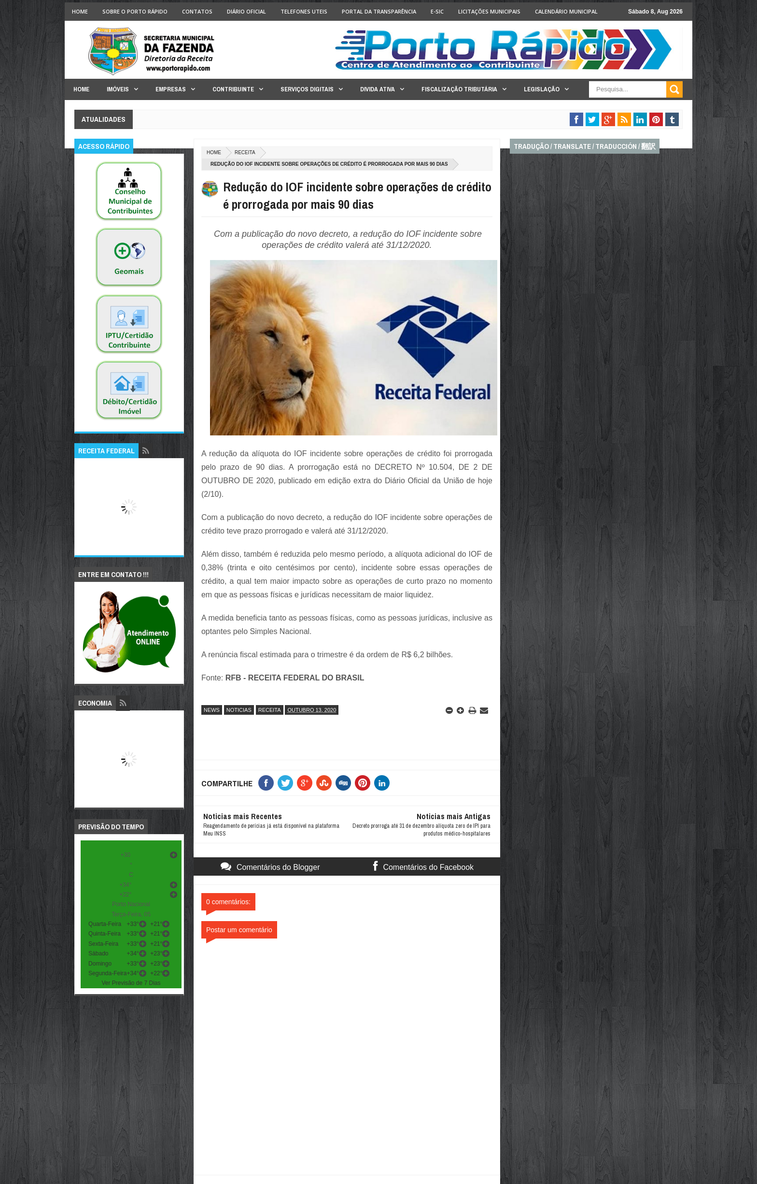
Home (80, 11)
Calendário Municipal (566, 11)
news (212, 710)
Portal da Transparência (379, 11)
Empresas (170, 89)
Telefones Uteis (303, 11)
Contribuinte (233, 89)
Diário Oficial (246, 11)
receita (245, 152)
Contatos (197, 11)
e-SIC (437, 11)
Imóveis (118, 89)
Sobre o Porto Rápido (135, 11)
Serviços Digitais (307, 89)
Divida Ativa (377, 89)
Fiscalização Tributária (459, 89)
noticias (239, 710)
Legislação (542, 89)
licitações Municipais (489, 11)
